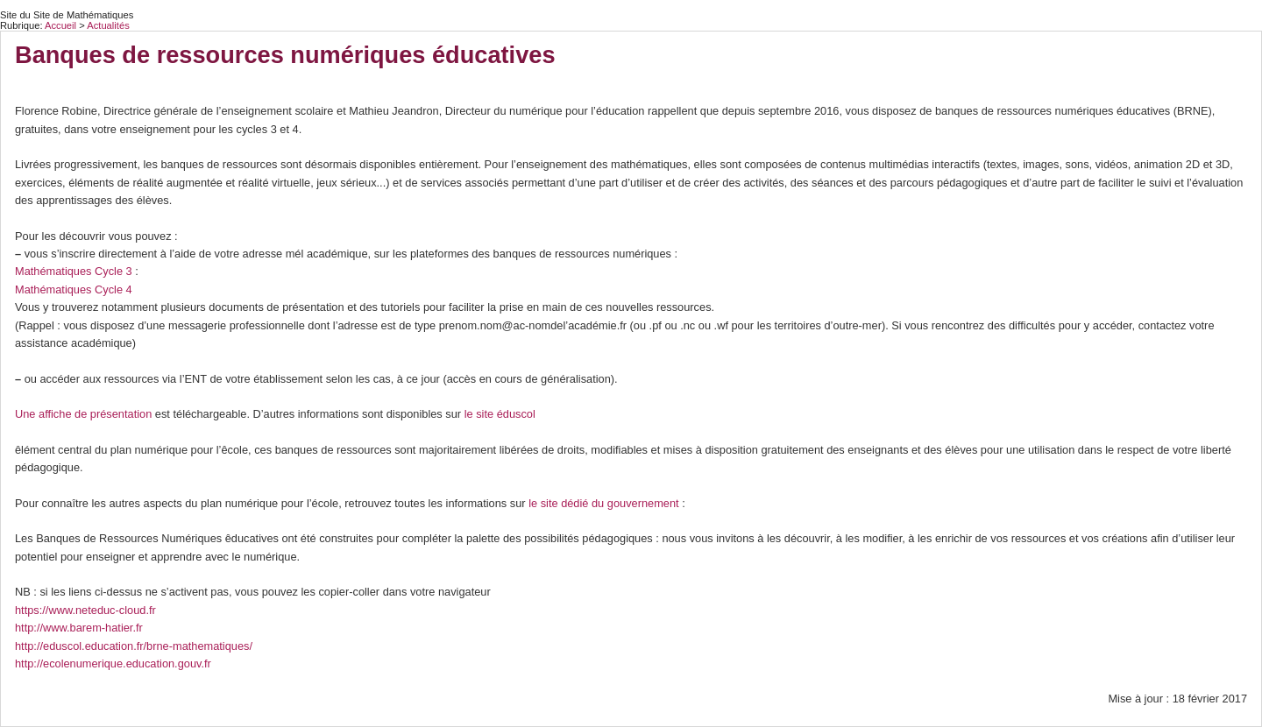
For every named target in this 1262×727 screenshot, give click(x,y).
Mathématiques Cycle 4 (73, 289)
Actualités (108, 25)
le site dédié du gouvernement (603, 503)
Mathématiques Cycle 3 (73, 271)
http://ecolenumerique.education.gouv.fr (113, 663)
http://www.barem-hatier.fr (79, 627)
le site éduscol (499, 413)
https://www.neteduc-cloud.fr (85, 610)
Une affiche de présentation (83, 413)
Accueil (60, 25)
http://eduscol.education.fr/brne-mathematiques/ (133, 646)
